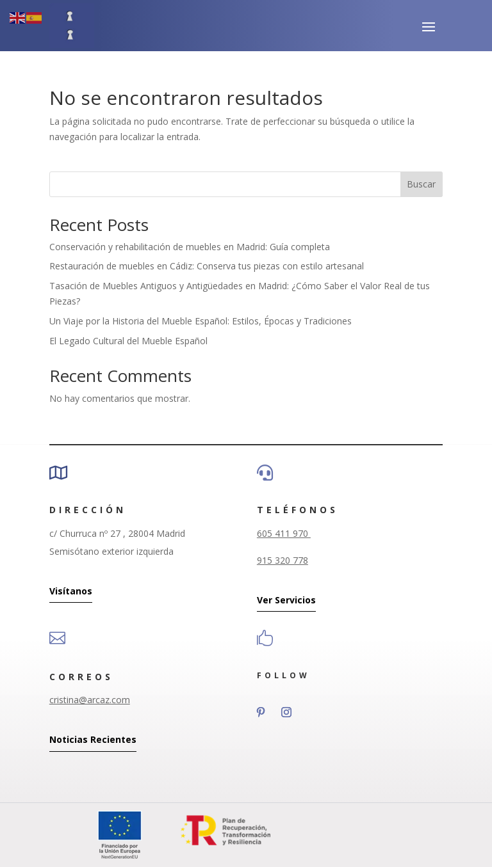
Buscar (421, 184)
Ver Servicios (286, 600)
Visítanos (70, 591)
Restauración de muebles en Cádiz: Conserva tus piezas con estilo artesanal (206, 266)
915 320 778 (282, 560)
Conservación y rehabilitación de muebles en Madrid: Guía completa (189, 247)
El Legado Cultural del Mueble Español (128, 341)
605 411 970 (284, 533)
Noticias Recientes (92, 739)
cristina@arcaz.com (89, 700)
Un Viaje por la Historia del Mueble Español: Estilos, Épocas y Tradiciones (200, 321)
